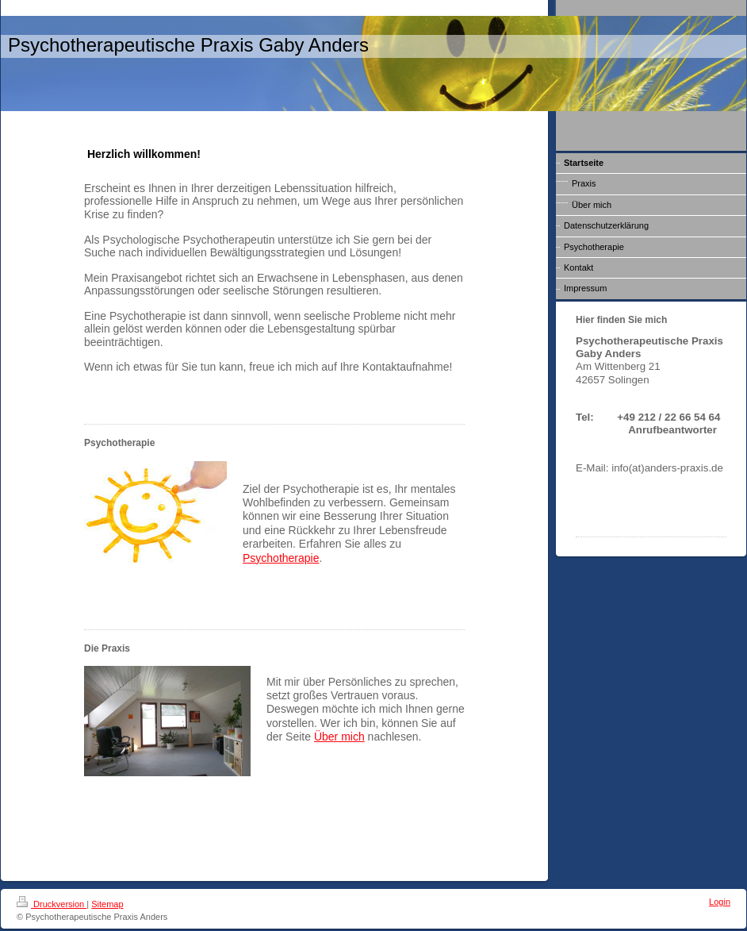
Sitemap (107, 904)
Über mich (339, 736)
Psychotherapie (281, 558)
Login (719, 901)
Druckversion (51, 904)
